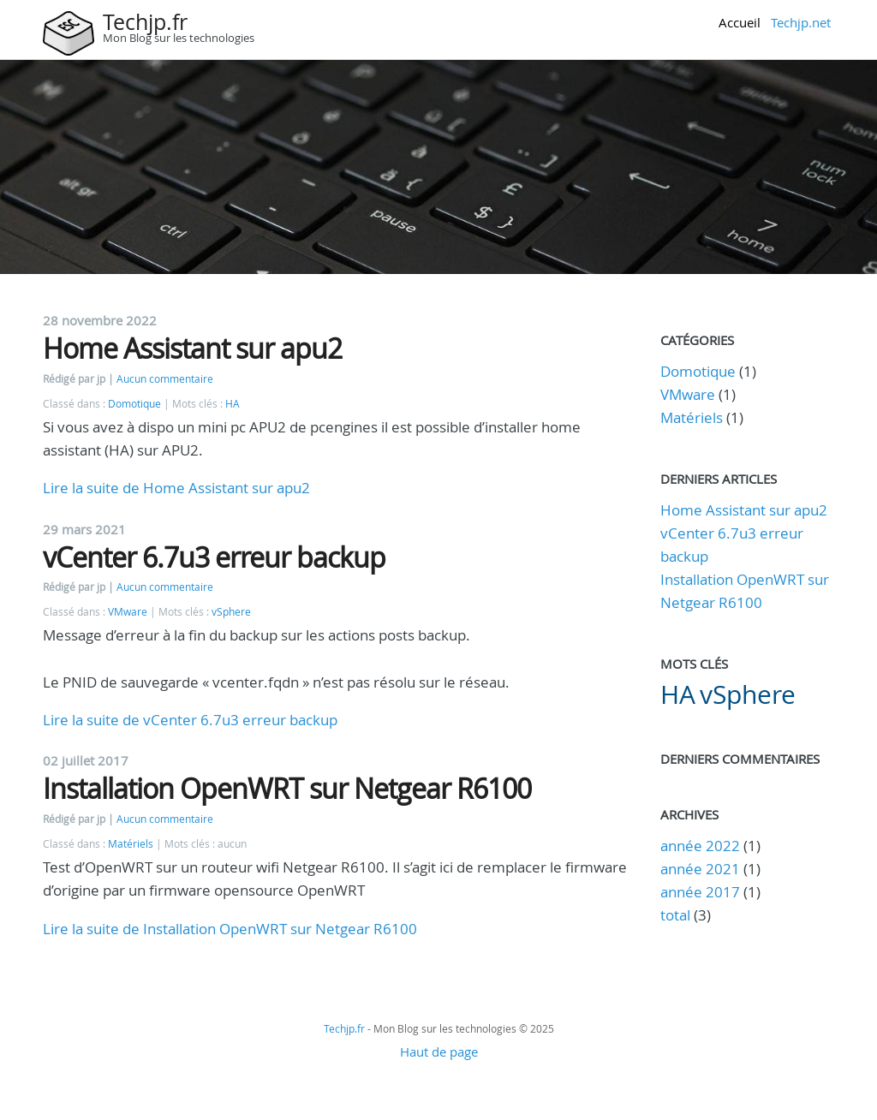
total (677, 915)
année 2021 (700, 869)
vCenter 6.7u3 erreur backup (214, 557)
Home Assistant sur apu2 (192, 348)
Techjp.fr (145, 22)
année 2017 (700, 892)
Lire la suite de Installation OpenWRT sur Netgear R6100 (230, 928)
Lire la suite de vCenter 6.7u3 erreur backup (190, 720)
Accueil (740, 22)
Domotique (134, 403)
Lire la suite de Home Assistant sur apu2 (176, 487)
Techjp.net (801, 22)
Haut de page (439, 1051)
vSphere (231, 611)
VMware (127, 611)
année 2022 (700, 845)
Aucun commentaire (164, 378)
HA (232, 403)
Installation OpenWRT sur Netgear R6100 (287, 788)
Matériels (130, 843)
